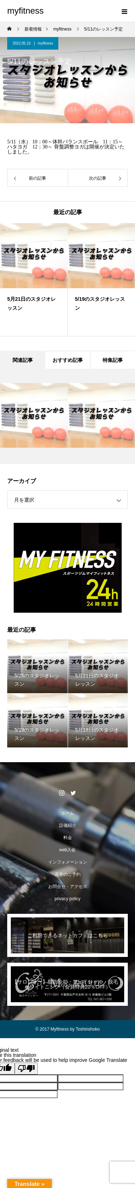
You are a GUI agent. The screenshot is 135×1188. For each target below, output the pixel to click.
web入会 (67, 849)
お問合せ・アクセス (67, 886)
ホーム (67, 813)
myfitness (45, 43)
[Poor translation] (26, 1068)
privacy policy (67, 898)
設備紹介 (67, 825)
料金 (67, 837)
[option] (35, 279)
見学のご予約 (68, 874)
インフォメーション (67, 862)
